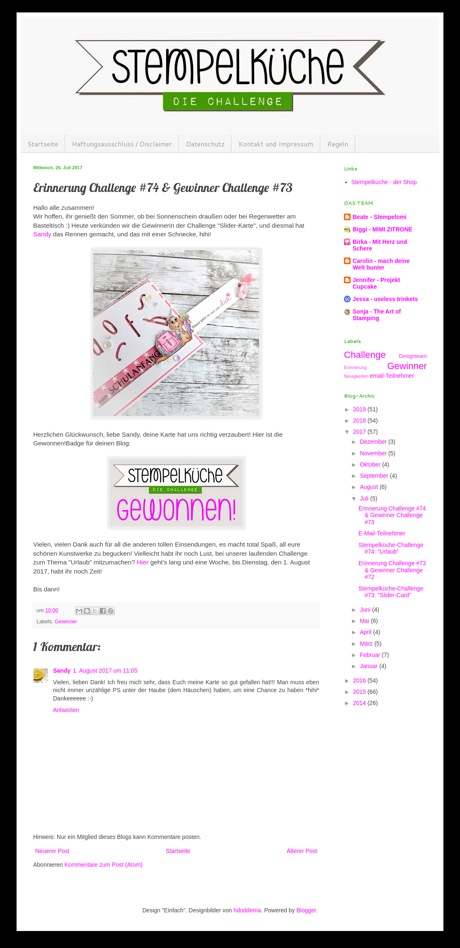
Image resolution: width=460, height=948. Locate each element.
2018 (360, 420)
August (369, 487)
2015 (360, 691)
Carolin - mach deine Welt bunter (381, 264)
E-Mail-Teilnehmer (381, 533)
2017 (360, 431)
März (367, 643)
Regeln (337, 143)
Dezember (374, 441)
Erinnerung (355, 367)
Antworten (66, 710)
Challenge (365, 355)
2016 (360, 680)
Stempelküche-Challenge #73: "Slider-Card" (390, 592)
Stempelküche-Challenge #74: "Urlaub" (390, 548)
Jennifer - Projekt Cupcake (376, 283)
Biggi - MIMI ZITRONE (382, 229)
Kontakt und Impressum (276, 143)
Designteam (413, 356)
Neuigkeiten (356, 376)
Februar (371, 654)
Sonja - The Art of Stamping (377, 314)
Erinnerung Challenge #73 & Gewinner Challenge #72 (392, 570)
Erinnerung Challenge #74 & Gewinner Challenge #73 (392, 515)
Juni (366, 609)
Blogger (306, 910)
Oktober (371, 464)
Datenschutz (205, 143)
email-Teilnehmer (392, 375)
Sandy (42, 234)
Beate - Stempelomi (380, 217)
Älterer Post (302, 851)
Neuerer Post (52, 851)
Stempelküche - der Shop (384, 182)
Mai (365, 620)
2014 (360, 703)
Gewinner (66, 622)
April (366, 632)
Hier (142, 562)
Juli (365, 498)
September (375, 475)
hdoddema (247, 910)
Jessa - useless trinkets (385, 299)
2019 (360, 409)
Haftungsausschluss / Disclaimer (122, 143)
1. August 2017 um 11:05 (105, 670)
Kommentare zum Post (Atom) (104, 864)
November (374, 453)
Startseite (42, 143)
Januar (369, 666)
